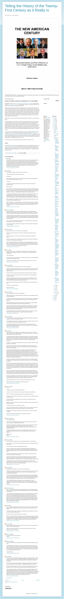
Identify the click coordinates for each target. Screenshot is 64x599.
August (55, 137)
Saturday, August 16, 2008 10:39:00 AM (12, 383)
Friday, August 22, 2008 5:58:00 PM (12, 575)
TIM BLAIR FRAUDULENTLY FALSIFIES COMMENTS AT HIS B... (56, 214)
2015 (54, 117)
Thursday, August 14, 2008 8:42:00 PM (12, 226)
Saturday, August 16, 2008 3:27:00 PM (12, 502)
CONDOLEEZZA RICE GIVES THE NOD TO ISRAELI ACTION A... (56, 267)
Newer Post (7, 580)
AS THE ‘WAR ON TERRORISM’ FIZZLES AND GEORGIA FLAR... (56, 234)
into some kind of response (12, 104)
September (56, 135)
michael (7, 505)
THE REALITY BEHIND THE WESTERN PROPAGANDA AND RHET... (56, 253)
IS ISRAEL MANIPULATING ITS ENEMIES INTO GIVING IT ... (56, 274)
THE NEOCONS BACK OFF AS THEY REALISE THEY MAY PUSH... (56, 221)
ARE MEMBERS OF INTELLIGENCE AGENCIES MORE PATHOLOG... (56, 191)
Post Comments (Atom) (13, 581)
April (55, 289)
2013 (54, 120)
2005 (54, 298)
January (55, 293)
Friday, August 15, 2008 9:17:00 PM (12, 313)
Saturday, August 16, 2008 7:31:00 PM (12, 530)
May (55, 288)
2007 (54, 295)
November (56, 131)
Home (23, 580)
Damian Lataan (8, 418)
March (55, 290)
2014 (54, 119)
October (55, 133)
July (55, 285)
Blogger (36, 593)
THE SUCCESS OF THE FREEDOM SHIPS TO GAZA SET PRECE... (56, 156)
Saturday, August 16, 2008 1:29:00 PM (12, 415)
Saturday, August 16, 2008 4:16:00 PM (12, 520)
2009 (54, 126)
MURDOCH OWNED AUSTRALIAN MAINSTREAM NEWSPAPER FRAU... (56, 199)
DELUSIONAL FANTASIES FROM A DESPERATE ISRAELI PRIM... (56, 246)
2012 (54, 122)
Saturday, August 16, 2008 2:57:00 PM (12, 484)
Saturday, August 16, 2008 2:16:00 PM (12, 464)
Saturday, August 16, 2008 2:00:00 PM (12, 436)
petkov (7, 158)
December (56, 129)
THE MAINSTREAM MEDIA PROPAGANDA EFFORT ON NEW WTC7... (56, 176)
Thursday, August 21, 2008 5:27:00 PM (12, 553)
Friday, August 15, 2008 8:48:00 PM (12, 288)
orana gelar (8, 229)
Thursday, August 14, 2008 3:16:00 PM (12, 167)
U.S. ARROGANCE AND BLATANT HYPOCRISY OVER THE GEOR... (56, 260)
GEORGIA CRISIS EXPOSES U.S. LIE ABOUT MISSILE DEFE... (56, 228)
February (55, 292)
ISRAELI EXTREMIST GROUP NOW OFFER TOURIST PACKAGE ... (56, 148)
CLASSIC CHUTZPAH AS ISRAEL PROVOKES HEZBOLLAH (56, 281)
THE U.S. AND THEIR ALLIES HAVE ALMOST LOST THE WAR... (56, 169)
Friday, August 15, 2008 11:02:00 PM (12, 327)
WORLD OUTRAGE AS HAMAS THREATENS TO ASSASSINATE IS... (56, 184)
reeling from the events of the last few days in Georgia (22, 103)
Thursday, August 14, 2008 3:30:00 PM (12, 206)
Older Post (38, 580)
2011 (54, 123)
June (55, 286)
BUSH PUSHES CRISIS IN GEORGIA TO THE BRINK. (56, 240)
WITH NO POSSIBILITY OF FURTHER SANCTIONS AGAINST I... (56, 141)
